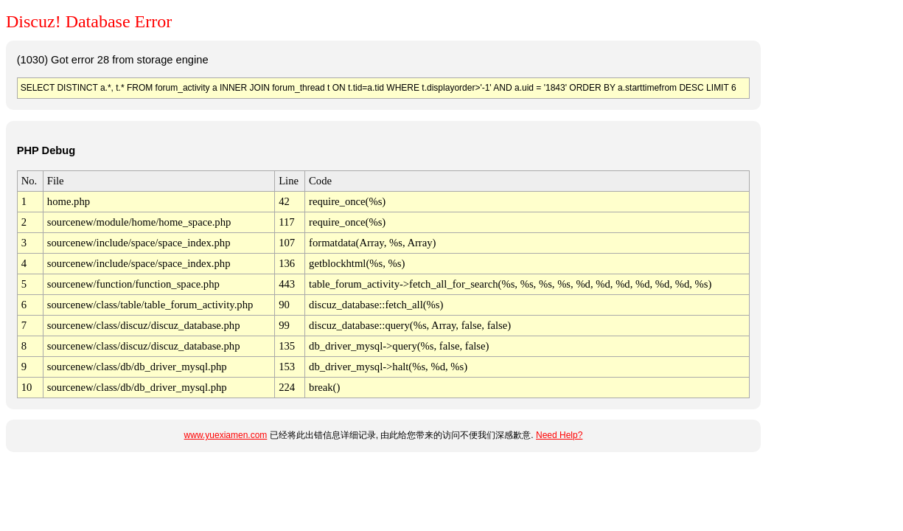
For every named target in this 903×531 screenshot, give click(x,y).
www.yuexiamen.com (226, 435)
